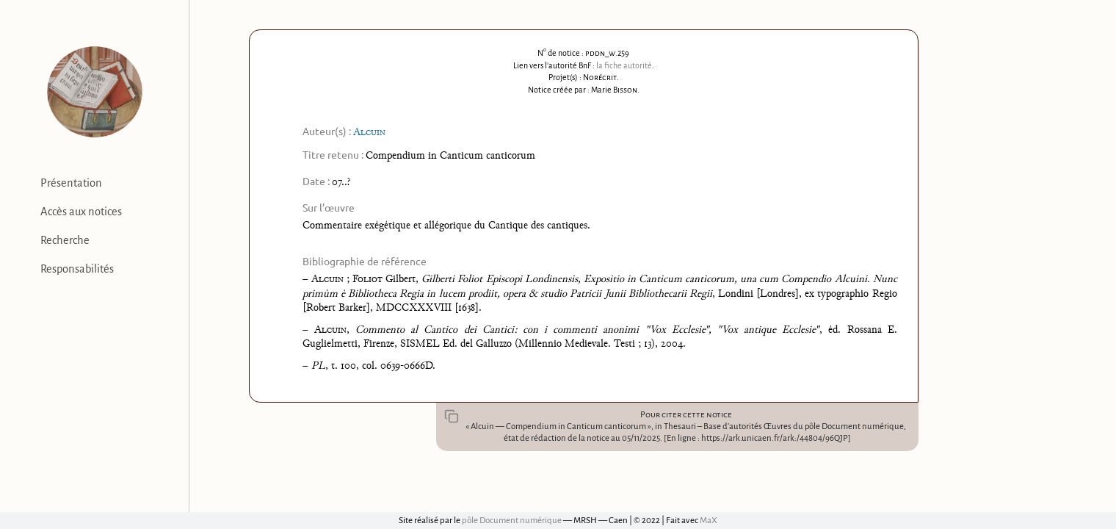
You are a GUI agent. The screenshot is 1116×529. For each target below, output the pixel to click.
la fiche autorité (624, 65)
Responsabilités (77, 269)
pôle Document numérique (512, 520)
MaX (708, 520)
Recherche (65, 240)
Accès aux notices (81, 211)
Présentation (71, 183)
